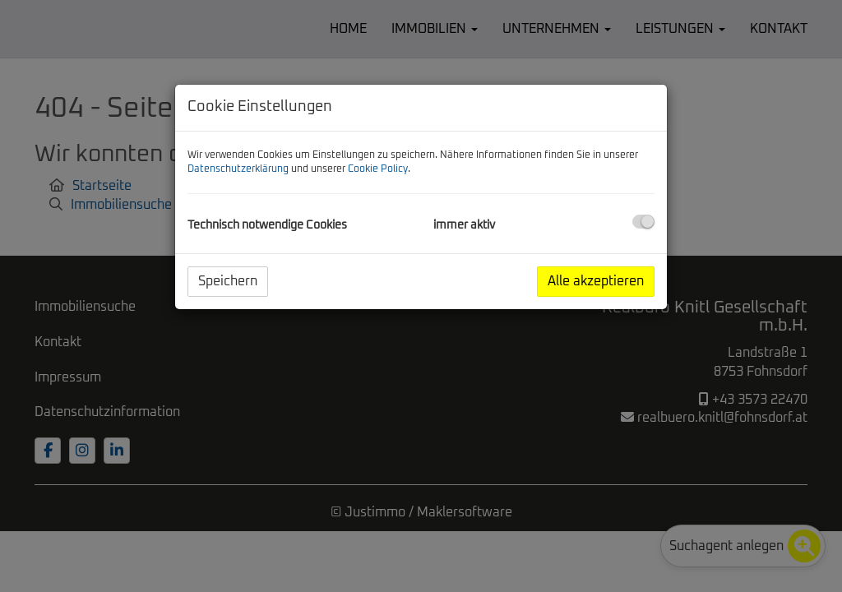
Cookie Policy (378, 169)
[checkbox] (643, 222)
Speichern (227, 281)
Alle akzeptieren (596, 281)
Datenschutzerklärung (238, 169)
